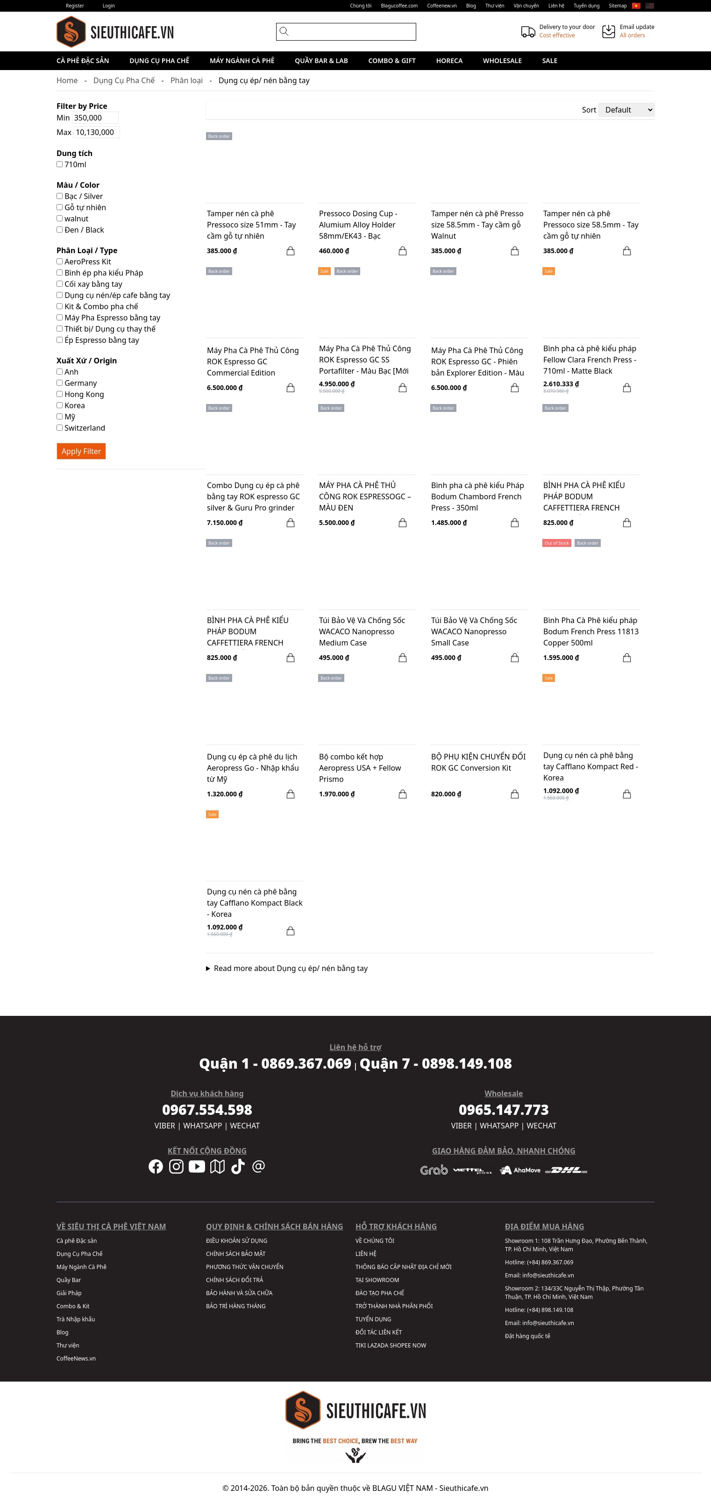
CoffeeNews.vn (76, 1358)
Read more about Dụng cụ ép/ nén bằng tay (291, 968)
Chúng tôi (361, 5)
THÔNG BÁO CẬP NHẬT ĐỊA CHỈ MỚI (404, 1267)
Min (88, 118)
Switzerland (81, 428)
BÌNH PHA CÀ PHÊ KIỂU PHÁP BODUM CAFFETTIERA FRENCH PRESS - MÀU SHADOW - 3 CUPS (252, 632)
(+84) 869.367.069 (550, 1262)
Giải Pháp (69, 1293)
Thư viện (495, 5)
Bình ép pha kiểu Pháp (100, 273)
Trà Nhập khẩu (76, 1319)
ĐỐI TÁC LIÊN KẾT (379, 1332)
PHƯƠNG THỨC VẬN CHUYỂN (245, 1267)
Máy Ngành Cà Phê (242, 60)
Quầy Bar (69, 1280)
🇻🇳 (636, 5)
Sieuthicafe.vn (464, 1488)
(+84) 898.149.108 (550, 1310)
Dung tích (74, 153)
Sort (589, 110)
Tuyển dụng (586, 5)
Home (67, 80)
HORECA (449, 60)
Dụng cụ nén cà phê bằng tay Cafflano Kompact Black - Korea (255, 902)
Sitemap (618, 5)
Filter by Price (82, 106)
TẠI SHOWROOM (377, 1280)
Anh (67, 372)
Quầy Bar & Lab (321, 60)
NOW (419, 1345)
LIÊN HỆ (366, 1254)
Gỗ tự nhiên (81, 207)
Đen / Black (80, 230)
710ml (71, 164)
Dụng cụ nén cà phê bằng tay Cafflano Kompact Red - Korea (590, 766)
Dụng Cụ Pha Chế (159, 60)
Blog (471, 5)
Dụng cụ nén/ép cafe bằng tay (113, 295)
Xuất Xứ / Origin (87, 360)
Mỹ (66, 416)
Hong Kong (80, 394)
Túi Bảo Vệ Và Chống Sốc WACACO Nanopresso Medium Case (362, 631)
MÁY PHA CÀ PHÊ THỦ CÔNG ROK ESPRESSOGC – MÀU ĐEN (365, 496)
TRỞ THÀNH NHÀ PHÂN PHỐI (394, 1306)
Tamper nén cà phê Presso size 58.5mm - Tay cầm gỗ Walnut (477, 224)
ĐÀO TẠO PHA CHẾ (380, 1293)
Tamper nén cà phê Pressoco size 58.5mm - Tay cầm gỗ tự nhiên (591, 224)
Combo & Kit (73, 1306)
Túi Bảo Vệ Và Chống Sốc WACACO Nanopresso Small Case (474, 631)
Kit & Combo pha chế (97, 306)
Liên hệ (556, 5)
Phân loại (187, 80)
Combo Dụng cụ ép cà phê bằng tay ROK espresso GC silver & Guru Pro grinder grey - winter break (253, 497)
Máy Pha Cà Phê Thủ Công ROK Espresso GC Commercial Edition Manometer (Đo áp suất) (253, 362)
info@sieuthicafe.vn (548, 1275)
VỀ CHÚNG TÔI (375, 1241)
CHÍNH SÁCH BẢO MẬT (235, 1254)
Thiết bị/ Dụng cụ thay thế (106, 329)
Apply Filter (81, 451)
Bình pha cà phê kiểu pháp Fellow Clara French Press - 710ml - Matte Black (589, 359)
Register (75, 5)
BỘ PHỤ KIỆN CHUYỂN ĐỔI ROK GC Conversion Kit (478, 762)
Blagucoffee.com (399, 5)
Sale (550, 60)
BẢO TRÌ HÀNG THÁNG (236, 1306)
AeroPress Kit (84, 261)
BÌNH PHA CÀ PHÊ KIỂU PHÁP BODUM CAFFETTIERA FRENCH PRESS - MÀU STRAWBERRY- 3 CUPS (591, 497)
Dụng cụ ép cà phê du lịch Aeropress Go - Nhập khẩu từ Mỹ (253, 768)
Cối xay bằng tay (89, 284)
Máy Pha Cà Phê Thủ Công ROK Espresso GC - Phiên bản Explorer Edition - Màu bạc (477, 362)
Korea (71, 405)
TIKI (361, 1345)
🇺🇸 (649, 5)
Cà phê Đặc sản (83, 60)
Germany (77, 383)
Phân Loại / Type (87, 250)
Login (109, 5)
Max (88, 132)
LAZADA (377, 1345)
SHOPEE (400, 1345)
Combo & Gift (392, 60)
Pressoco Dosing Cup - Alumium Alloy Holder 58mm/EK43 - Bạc (358, 224)
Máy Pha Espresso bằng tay (108, 317)
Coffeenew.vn (442, 5)
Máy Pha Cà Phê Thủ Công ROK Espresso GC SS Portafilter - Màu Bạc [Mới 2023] (365, 360)
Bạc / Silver (80, 196)
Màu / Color (78, 185)
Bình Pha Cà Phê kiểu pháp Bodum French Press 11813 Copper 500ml (591, 631)
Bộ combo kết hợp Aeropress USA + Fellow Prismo (360, 768)
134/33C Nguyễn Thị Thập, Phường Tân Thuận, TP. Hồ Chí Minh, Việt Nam (574, 1292)
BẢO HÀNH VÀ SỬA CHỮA (239, 1293)
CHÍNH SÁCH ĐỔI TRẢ (234, 1280)
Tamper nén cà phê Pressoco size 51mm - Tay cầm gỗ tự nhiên (251, 224)
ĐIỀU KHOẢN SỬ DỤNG (236, 1241)
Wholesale (502, 60)
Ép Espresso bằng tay (98, 340)
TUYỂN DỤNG (373, 1319)
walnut (72, 218)
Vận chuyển (526, 5)
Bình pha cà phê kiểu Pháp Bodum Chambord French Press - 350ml (477, 496)
